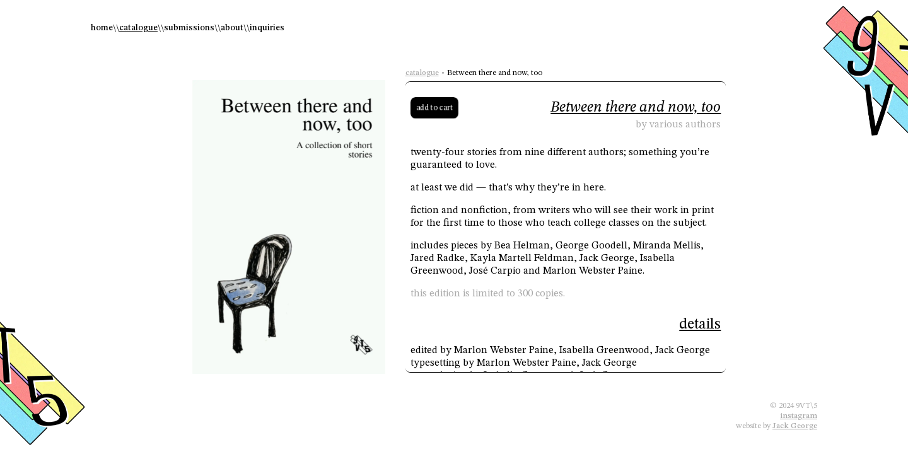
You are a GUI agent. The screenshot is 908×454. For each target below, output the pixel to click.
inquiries (267, 28)
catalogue (138, 28)
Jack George (794, 426)
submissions (189, 28)
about (232, 28)
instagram (798, 416)
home (102, 28)
